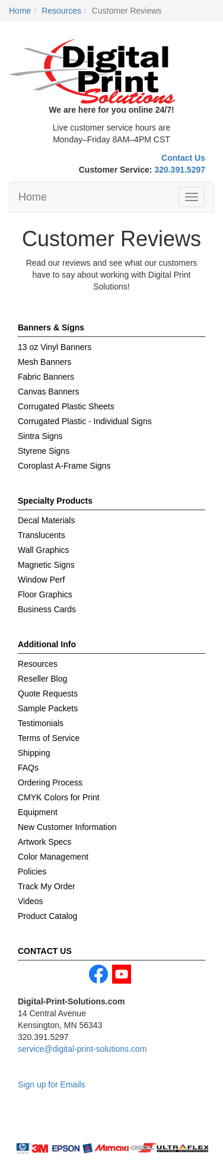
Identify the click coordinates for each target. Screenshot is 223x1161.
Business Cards (47, 609)
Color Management (53, 856)
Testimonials (40, 723)
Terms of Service (48, 738)
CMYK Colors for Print (59, 797)
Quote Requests (48, 693)
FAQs (28, 767)
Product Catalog (47, 916)
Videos (30, 901)
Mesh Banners (44, 362)
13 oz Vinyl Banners (54, 347)
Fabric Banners (46, 376)
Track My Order (46, 886)
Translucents (41, 535)
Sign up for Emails (51, 1084)
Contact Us (183, 158)
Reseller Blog (42, 678)
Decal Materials (46, 520)
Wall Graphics (43, 550)
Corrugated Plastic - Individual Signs (85, 421)
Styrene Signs (43, 451)
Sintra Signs (40, 436)
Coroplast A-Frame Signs (64, 465)
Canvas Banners (48, 391)
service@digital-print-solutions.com (82, 1049)
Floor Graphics (45, 594)
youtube (121, 974)
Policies (32, 871)
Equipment (38, 812)
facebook (98, 974)
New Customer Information (67, 827)
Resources (38, 664)
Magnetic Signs (46, 565)
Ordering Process (50, 782)
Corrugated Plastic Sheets (66, 406)
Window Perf (41, 579)
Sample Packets (48, 708)
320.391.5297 (179, 169)
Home (32, 197)
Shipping (34, 753)
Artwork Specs (44, 842)
